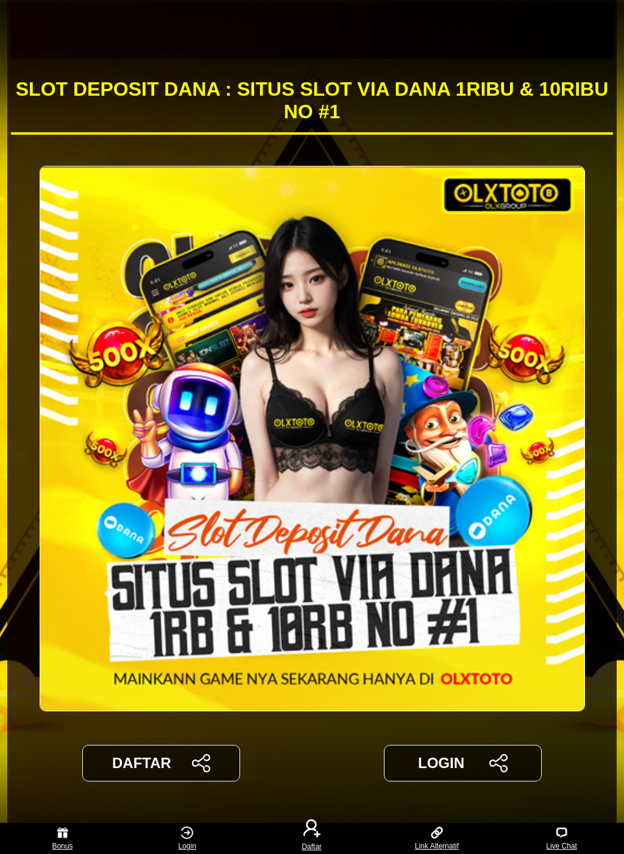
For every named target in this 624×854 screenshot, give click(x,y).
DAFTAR (161, 763)
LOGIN (463, 763)
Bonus (62, 838)
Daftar (312, 838)
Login (187, 838)
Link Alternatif (437, 838)
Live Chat (561, 838)
